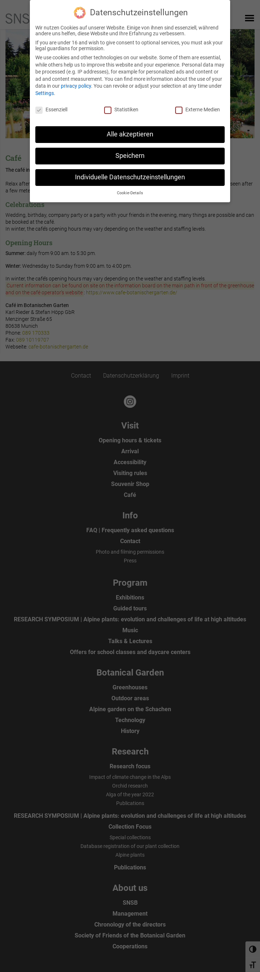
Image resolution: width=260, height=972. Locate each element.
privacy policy (76, 86)
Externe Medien (197, 109)
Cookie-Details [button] (130, 193)
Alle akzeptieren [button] (130, 134)
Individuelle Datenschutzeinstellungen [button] (130, 177)
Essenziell (51, 109)
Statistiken (121, 109)
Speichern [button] (130, 155)
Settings (44, 93)
